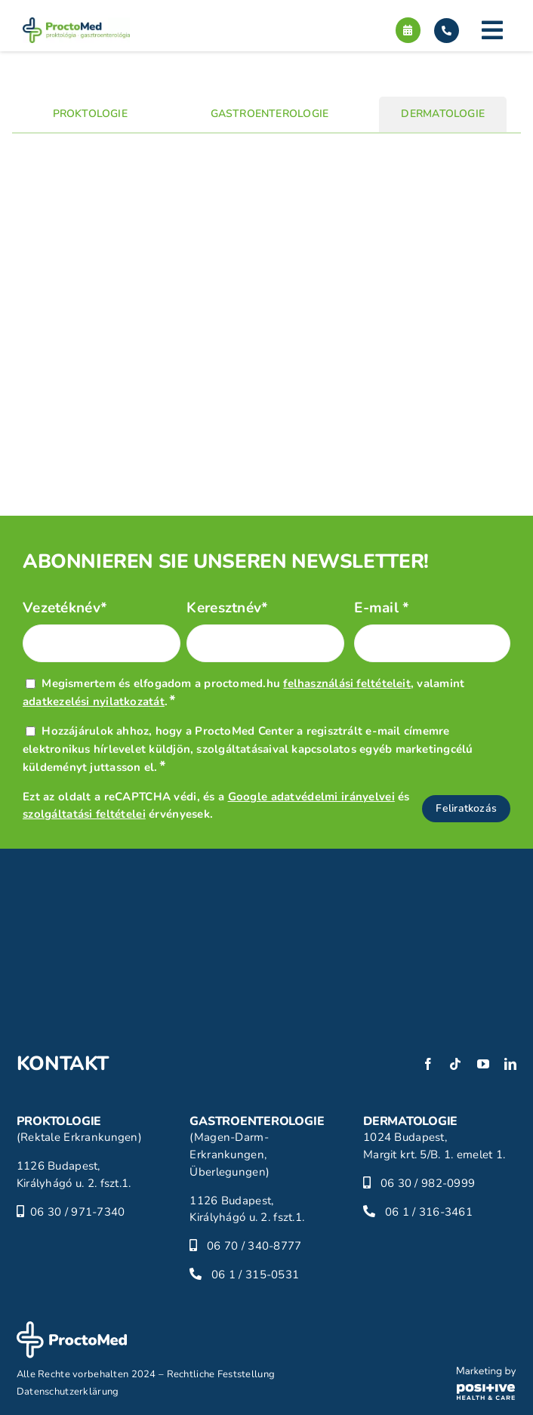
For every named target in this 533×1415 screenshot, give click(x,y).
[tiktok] (455, 1064)
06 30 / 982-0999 (428, 1183)
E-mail (381, 608)
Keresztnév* (227, 608)
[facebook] (428, 1064)
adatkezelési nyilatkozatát (94, 701)
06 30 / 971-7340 (77, 1211)
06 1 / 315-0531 (255, 1274)
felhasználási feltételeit (347, 683)
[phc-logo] (486, 1373)
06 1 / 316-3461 (429, 1211)
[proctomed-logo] (76, 24)
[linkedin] (510, 1064)
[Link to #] (492, 30)
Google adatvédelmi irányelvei (311, 796)
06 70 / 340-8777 (254, 1245)
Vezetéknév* (65, 608)
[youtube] (483, 1064)
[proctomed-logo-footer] (72, 1328)
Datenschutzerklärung (68, 1391)
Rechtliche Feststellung (221, 1374)
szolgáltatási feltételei (84, 814)
